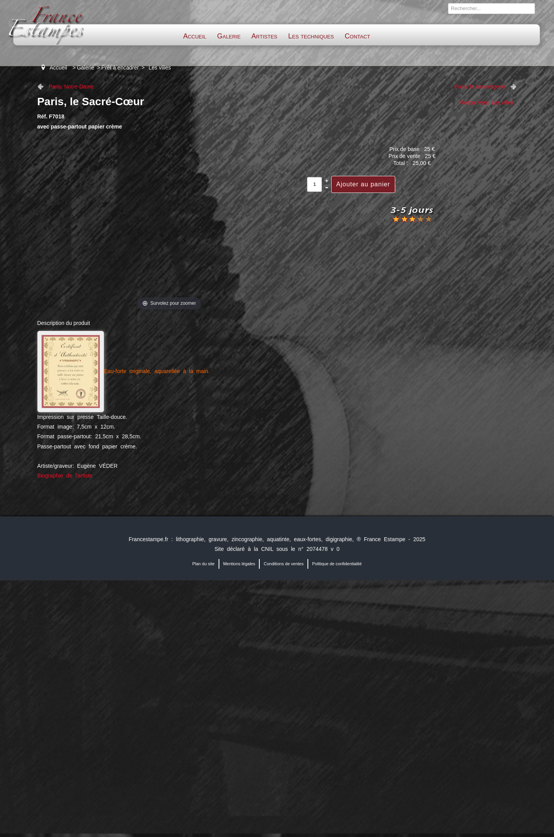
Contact (357, 36)
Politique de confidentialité (337, 563)
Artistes (265, 36)
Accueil (195, 36)
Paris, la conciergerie (480, 86)
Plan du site (203, 563)
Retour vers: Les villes (487, 102)
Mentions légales (239, 563)
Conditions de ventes (284, 563)
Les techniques (311, 36)
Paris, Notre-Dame (71, 86)
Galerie (228, 36)
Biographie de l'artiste (64, 475)
